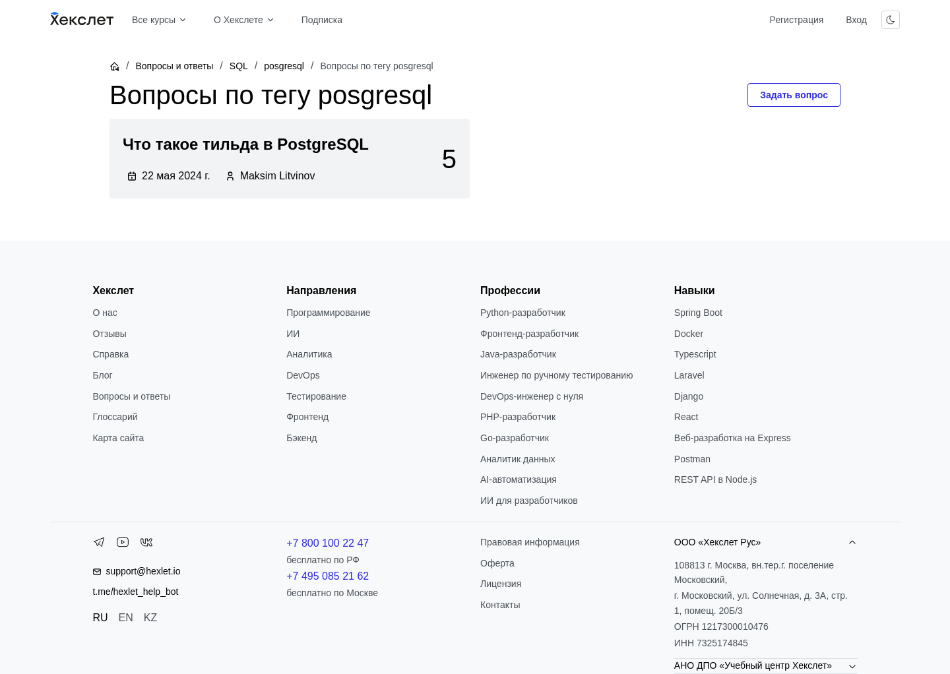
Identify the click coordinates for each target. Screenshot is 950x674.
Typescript (695, 354)
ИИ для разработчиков (529, 500)
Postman (692, 459)
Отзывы (109, 333)
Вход (856, 20)
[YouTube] (122, 545)
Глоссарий (114, 417)
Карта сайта (118, 438)
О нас (104, 312)
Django (688, 396)
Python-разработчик (522, 312)
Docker (688, 333)
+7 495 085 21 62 (327, 576)
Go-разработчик (514, 438)
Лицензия (500, 583)
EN (126, 617)
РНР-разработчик (517, 417)
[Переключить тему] (890, 20)
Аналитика (309, 354)
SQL (239, 66)
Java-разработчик (518, 354)
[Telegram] (99, 545)
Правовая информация (530, 542)
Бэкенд (301, 438)
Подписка (321, 20)
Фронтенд (307, 417)
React (686, 417)
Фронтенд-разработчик (529, 333)
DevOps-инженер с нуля (531, 396)
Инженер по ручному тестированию (556, 375)
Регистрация (796, 20)
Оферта (497, 563)
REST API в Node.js (715, 479)
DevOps (303, 375)
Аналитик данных (517, 459)
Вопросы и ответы (174, 66)
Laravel (689, 375)
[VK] (146, 545)
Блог (102, 375)
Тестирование (316, 396)
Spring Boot (698, 312)
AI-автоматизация (518, 479)
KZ (150, 617)
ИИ (293, 333)
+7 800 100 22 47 (327, 543)
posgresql (284, 66)
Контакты (500, 604)
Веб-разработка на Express (732, 438)
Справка (110, 354)
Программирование (328, 312)
